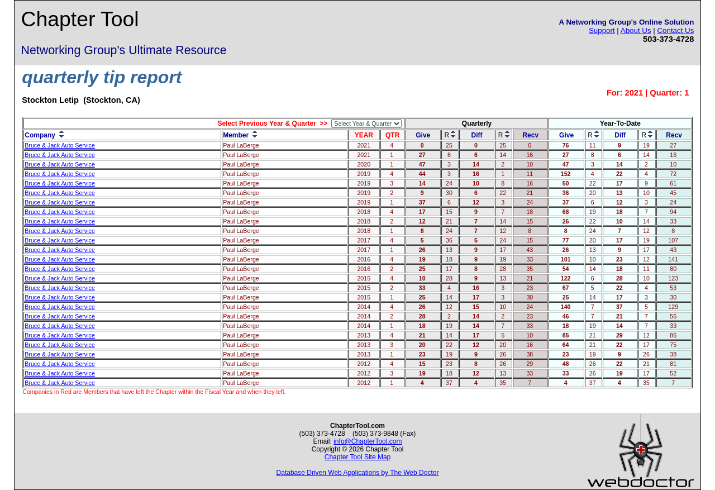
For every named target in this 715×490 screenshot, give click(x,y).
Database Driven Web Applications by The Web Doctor (358, 473)
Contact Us (675, 30)
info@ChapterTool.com (367, 441)
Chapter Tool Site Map (358, 457)
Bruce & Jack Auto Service (60, 145)
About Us (636, 30)
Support (602, 30)
